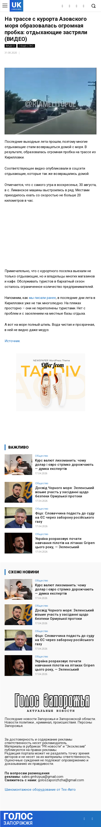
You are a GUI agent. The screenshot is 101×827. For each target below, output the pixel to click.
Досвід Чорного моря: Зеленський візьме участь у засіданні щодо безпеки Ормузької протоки (64, 492)
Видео (10, 46)
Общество (26, 46)
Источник (12, 341)
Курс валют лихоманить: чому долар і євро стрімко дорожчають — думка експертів (64, 464)
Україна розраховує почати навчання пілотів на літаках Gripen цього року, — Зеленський (65, 543)
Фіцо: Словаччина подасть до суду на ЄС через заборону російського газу (64, 517)
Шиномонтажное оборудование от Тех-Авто (40, 789)
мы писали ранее (42, 298)
